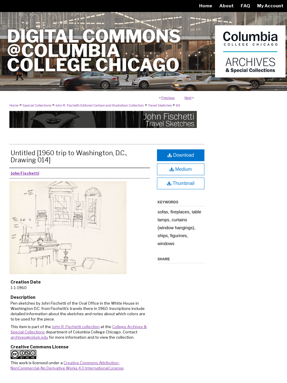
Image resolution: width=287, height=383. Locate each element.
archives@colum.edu (29, 337)
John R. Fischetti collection (76, 326)
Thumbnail (180, 183)
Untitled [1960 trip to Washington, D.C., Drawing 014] (69, 156)
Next (188, 98)
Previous (168, 98)
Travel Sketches (160, 105)
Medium (181, 169)
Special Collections (37, 105)
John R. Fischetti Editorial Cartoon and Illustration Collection (99, 105)
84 (178, 105)
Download (181, 155)
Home (13, 105)
